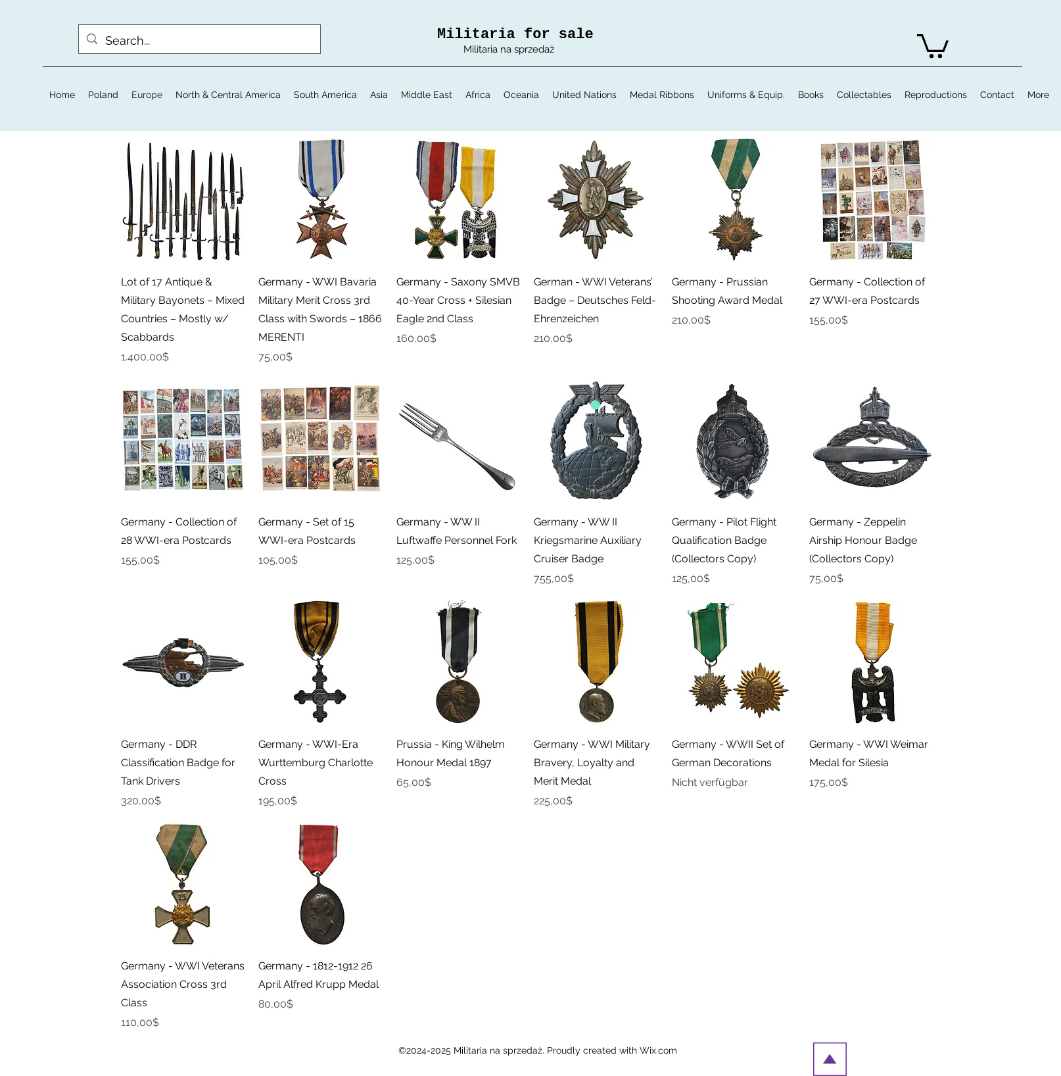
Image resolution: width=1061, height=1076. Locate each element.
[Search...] (199, 41)
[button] (933, 45)
